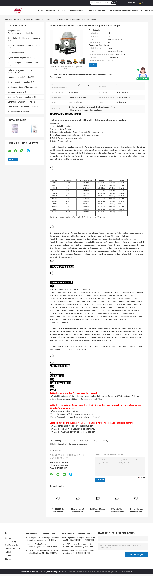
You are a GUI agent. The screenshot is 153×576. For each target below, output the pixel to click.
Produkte (50, 11)
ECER (131, 572)
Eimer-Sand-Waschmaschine (20, 102)
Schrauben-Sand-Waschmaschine (22, 107)
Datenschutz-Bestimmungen (30, 572)
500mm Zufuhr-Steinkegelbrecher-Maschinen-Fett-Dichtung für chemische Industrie (116, 510)
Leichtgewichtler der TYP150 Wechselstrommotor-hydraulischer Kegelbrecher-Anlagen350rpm (98, 510)
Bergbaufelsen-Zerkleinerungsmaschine (18, 32)
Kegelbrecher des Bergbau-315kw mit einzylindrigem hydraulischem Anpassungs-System (136, 510)
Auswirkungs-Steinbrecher (19, 82)
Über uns (62, 11)
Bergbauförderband (16, 92)
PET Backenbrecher (16, 53)
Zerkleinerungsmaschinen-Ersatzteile (23, 62)
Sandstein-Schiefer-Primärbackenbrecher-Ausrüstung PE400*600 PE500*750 (79, 552)
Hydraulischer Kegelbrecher (33, 19)
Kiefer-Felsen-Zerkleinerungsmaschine (24, 38)
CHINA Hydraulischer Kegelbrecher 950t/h (54, 572)
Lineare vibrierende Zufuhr (19, 77)
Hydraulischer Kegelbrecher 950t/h (96, 441)
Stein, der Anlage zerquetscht (20, 97)
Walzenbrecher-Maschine (18, 112)
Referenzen (132, 3)
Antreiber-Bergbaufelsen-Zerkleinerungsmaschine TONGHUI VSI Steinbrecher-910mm (42, 545)
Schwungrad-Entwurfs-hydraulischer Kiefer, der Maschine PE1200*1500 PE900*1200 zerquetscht (79, 539)
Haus (40, 11)
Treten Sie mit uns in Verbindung (123, 11)
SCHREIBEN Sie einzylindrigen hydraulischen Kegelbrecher (68, 444)
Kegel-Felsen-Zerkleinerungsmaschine (24, 45)
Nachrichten (147, 11)
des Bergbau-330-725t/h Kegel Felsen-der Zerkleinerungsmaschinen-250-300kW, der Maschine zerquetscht (43, 539)
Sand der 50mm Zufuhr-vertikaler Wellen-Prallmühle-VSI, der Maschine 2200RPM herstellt (42, 552)
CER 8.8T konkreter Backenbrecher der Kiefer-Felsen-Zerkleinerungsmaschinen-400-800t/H (78, 545)
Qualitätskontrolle (96, 11)
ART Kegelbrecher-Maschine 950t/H (73, 441)
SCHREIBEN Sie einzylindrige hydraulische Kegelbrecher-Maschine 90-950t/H (58, 510)
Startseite (8, 19)
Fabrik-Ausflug (76, 11)
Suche (114, 3)
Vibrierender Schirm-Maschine (20, 87)
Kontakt (93, 65)
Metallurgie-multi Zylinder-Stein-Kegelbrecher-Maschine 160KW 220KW (77, 510)
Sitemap (8, 559)
